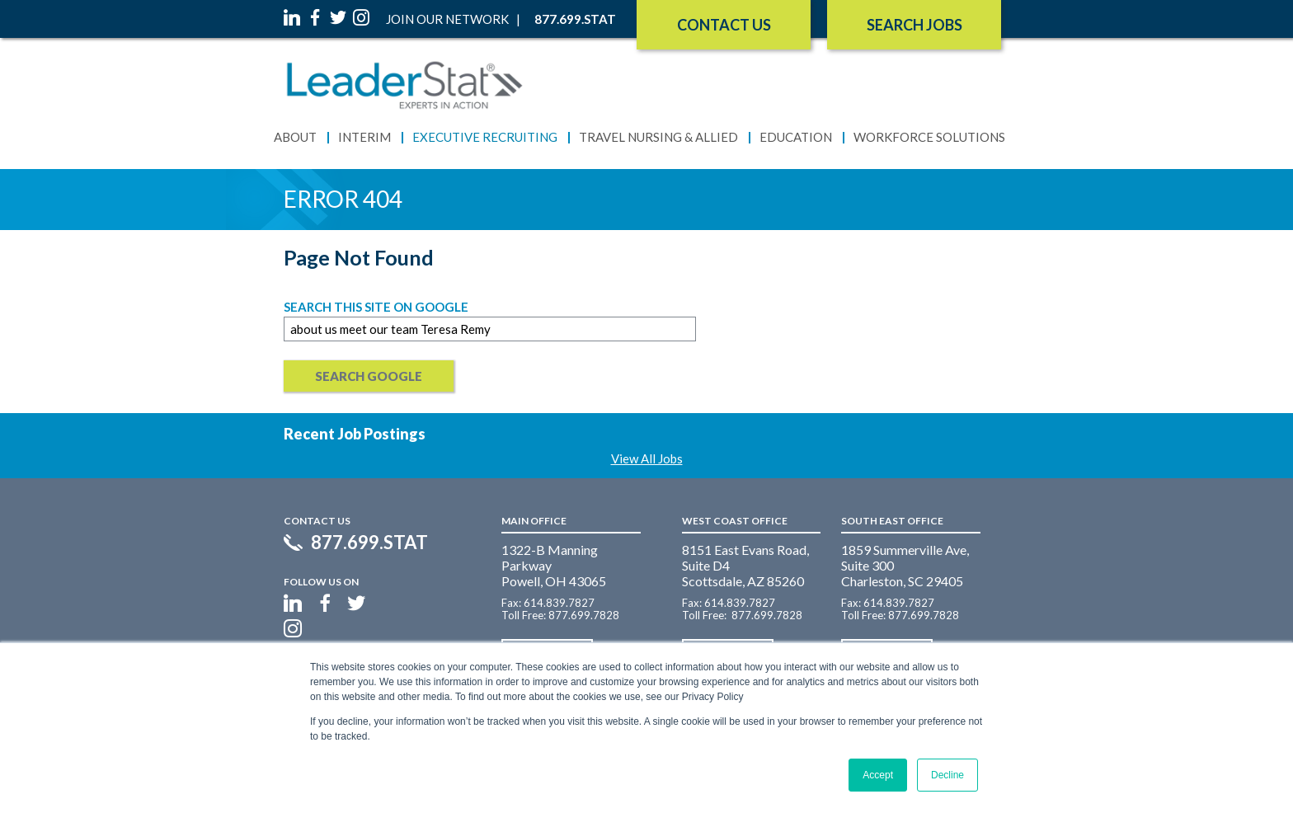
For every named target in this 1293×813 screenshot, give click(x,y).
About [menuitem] (295, 136)
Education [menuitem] (795, 136)
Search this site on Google (376, 306)
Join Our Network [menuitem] (447, 19)
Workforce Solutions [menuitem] (929, 136)
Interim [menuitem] (364, 136)
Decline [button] (947, 775)
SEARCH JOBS (914, 25)
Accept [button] (878, 775)
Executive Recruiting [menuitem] (484, 136)
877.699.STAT (369, 542)
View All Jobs (647, 458)
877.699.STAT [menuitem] (575, 19)
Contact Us (724, 25)
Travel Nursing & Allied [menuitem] (658, 136)
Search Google (368, 376)
